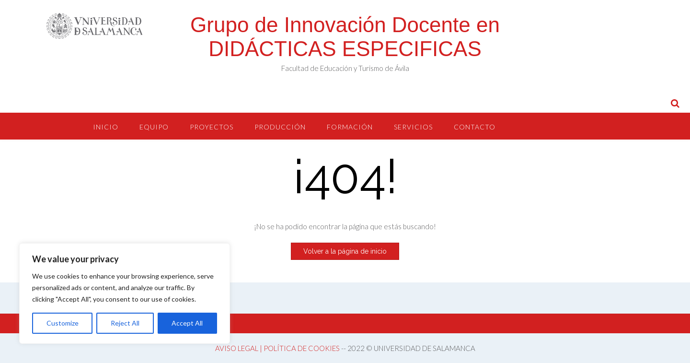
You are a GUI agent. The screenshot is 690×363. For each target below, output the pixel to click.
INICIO (105, 127)
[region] (124, 293)
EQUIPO (154, 127)
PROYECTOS (211, 127)
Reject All (125, 323)
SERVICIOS (413, 127)
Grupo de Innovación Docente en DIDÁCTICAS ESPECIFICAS (345, 36)
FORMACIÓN (350, 127)
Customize (62, 323)
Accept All (187, 323)
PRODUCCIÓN (280, 127)
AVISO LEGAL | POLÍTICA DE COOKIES (277, 348)
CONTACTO (474, 127)
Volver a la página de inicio (345, 251)
